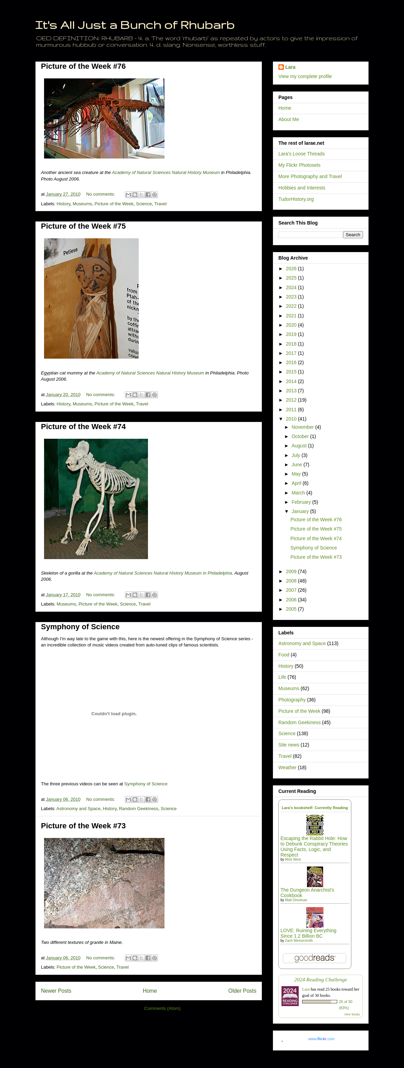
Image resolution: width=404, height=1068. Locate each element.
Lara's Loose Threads (301, 153)
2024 (292, 287)
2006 (292, 599)
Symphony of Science (80, 626)
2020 (292, 325)
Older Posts (242, 991)
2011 (292, 409)
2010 (292, 419)
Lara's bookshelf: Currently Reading (315, 808)
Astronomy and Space (78, 808)
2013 (292, 390)
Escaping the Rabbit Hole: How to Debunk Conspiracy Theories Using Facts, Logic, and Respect (314, 847)
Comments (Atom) (162, 1008)
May (296, 474)
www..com (321, 1039)
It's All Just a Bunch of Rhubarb (134, 24)
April (296, 483)
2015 (292, 371)
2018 (292, 344)
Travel (161, 203)
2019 (292, 334)
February (301, 502)
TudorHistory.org (296, 199)
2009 (292, 571)
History (63, 203)
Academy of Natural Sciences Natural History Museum (166, 172)
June (297, 464)
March (298, 492)
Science (144, 203)
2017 (292, 353)
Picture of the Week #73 (83, 825)
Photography (292, 699)
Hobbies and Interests (301, 187)
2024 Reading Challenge (320, 979)
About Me (288, 119)
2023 (292, 296)
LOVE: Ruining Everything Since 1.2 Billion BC (308, 933)
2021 (292, 315)
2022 (292, 306)
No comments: (101, 194)
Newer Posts (56, 991)
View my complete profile (305, 76)
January (300, 511)
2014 (292, 381)
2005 (292, 609)
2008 (292, 581)
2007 (292, 590)
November (303, 427)
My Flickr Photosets (299, 165)
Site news (288, 745)
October (300, 436)
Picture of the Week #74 (83, 426)
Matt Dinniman (296, 900)
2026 (292, 268)
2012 (292, 400)
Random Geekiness (138, 808)
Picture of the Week (114, 203)
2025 (292, 278)
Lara (290, 67)
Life (282, 677)
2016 (292, 362)
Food (283, 654)
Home (150, 991)
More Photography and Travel (310, 176)
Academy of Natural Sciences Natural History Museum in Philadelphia (163, 573)
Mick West (293, 859)
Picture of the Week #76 (83, 66)
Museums (82, 203)
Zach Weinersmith (298, 940)
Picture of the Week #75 (83, 226)
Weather (287, 767)
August (299, 445)
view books (352, 1014)
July (296, 455)
